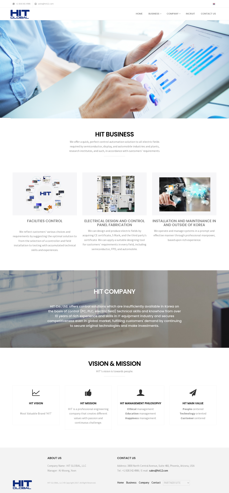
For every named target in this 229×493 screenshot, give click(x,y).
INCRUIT (191, 13)
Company (144, 482)
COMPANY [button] (174, 13)
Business (131, 482)
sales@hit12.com (44, 3)
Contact (156, 482)
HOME (139, 13)
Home (120, 482)
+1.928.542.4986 (21, 3)
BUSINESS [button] (154, 13)
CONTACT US (208, 13)
